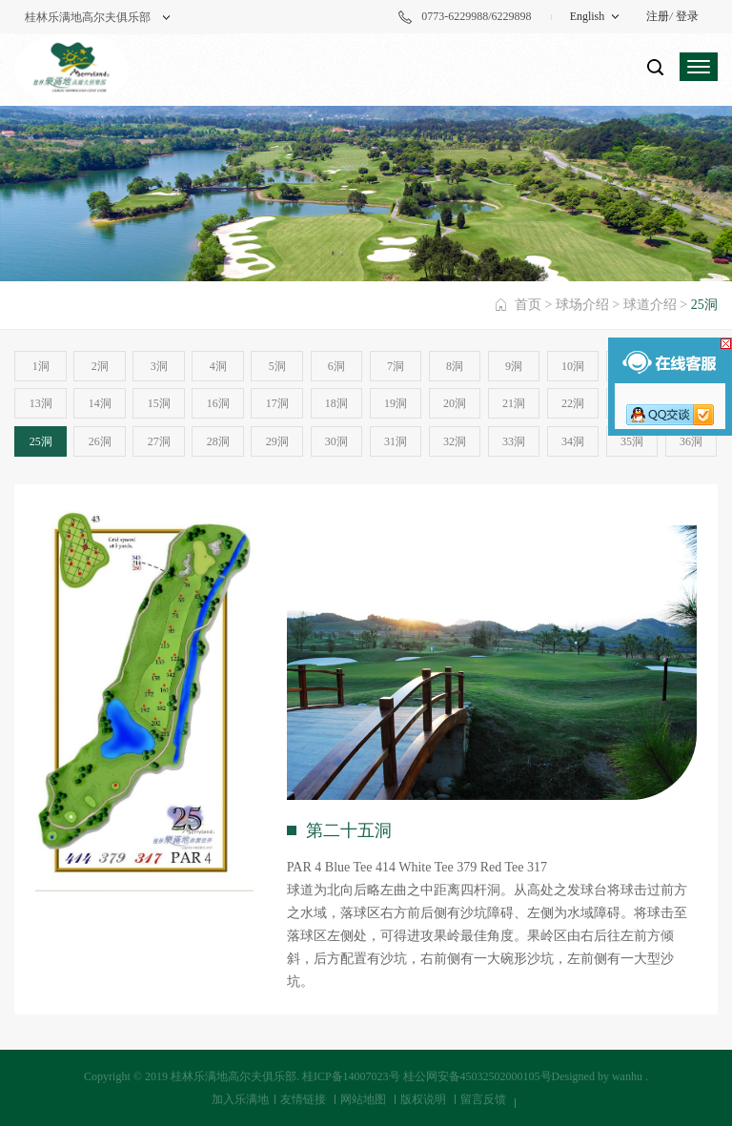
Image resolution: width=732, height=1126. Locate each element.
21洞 (513, 403)
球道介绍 (650, 304)
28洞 (218, 441)
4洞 (218, 366)
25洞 (41, 441)
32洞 (454, 441)
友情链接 (303, 1099)
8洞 (454, 366)
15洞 (159, 403)
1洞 (41, 366)
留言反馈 (483, 1099)
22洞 (572, 403)
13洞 (41, 403)
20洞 (454, 403)
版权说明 (423, 1099)
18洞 (336, 403)
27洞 (159, 441)
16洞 (218, 403)
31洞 (395, 441)
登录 (687, 16)
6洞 (336, 366)
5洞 (277, 366)
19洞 (395, 403)
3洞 (159, 366)
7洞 (395, 366)
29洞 (277, 441)
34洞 (572, 441)
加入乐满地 (240, 1099)
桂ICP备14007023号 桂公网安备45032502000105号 (427, 1076)
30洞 (336, 441)
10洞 (572, 366)
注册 (657, 16)
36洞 (691, 441)
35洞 (631, 441)
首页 (528, 304)
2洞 (100, 366)
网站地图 (363, 1099)
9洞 (513, 366)
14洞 (100, 403)
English (587, 16)
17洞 (277, 403)
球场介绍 (582, 304)
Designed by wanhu (597, 1076)
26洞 (100, 441)
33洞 (513, 441)
